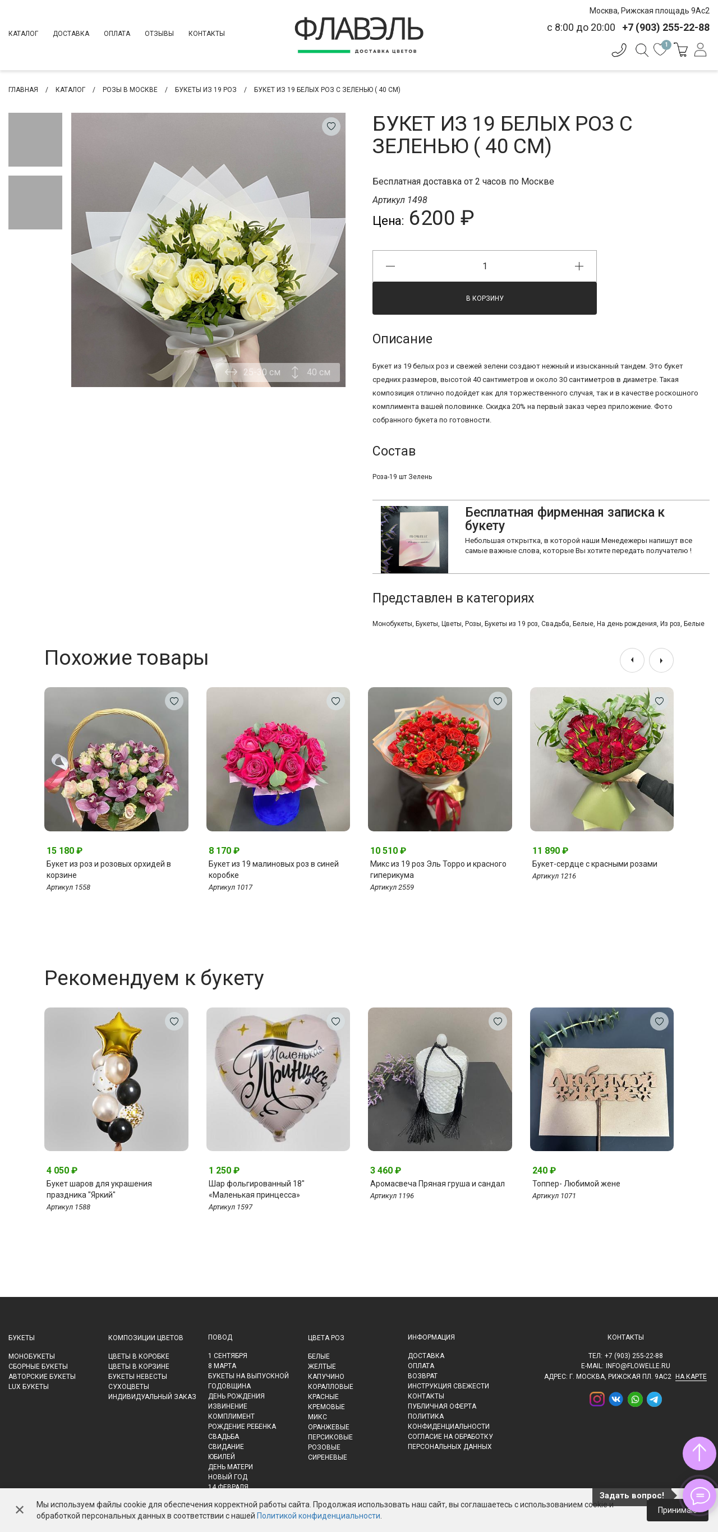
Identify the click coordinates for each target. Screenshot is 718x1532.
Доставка (71, 34)
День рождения (236, 1396)
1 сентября (227, 1356)
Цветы (451, 624)
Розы (473, 624)
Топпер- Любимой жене (576, 1183)
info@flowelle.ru (638, 1366)
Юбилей (221, 1457)
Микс (317, 1417)
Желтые (322, 1366)
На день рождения (627, 624)
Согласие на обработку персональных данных (450, 1442)
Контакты (206, 34)
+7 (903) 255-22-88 (634, 1356)
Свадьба (555, 624)
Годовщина (229, 1386)
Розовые (324, 1447)
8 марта (222, 1366)
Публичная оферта (442, 1406)
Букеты (427, 624)
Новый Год (227, 1477)
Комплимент (231, 1416)
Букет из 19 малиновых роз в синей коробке (274, 869)
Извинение (227, 1406)
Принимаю (677, 1510)
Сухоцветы (128, 1387)
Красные (323, 1397)
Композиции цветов (145, 1338)
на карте (691, 1377)
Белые (583, 624)
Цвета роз (326, 1338)
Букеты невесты (137, 1377)
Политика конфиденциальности (449, 1421)
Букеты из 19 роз (511, 624)
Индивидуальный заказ (152, 1397)
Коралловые (330, 1387)
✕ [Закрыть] (19, 1510)
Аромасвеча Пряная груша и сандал (437, 1183)
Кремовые (326, 1407)
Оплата (117, 34)
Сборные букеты (38, 1366)
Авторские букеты (42, 1377)
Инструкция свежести (448, 1386)
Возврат (423, 1376)
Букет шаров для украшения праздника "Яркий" (99, 1189)
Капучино (326, 1377)
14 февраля (228, 1487)
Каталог (23, 34)
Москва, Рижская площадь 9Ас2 (650, 10)
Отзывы (159, 34)
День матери (230, 1467)
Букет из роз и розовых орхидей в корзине (109, 869)
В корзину (485, 298)
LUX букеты (28, 1387)
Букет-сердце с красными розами (594, 863)
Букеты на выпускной (248, 1376)
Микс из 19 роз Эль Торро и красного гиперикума (438, 869)
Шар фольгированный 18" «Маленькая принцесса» (257, 1189)
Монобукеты (392, 624)
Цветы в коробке (138, 1356)
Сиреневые (327, 1457)
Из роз (670, 624)
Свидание (226, 1447)
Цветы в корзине (138, 1366)
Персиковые (330, 1437)
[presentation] (632, 660)
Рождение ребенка (242, 1426)
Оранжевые (328, 1427)
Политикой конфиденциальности (318, 1515)
